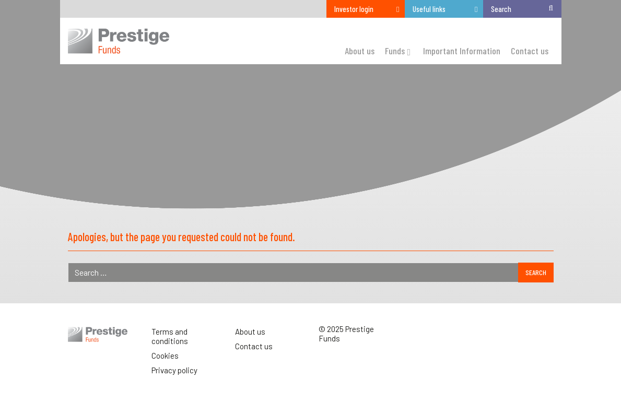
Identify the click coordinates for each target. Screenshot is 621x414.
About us (250, 331)
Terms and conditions (169, 336)
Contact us (254, 346)
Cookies (165, 355)
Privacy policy (174, 370)
